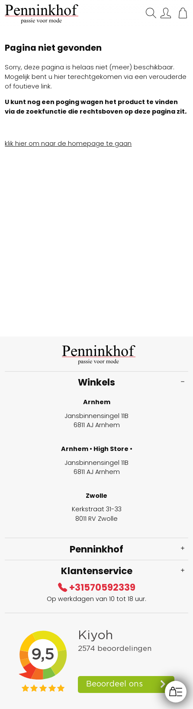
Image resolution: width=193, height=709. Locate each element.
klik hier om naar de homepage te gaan (68, 143)
